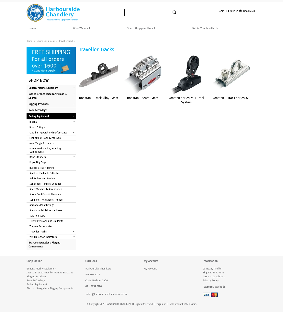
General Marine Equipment (41, 268)
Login (221, 11)
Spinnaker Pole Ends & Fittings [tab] (46, 199)
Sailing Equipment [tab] (38, 116)
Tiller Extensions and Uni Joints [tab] (46, 220)
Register (233, 11)
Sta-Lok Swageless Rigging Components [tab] (44, 244)
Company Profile (212, 268)
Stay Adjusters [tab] (37, 215)
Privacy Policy (211, 280)
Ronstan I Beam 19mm (142, 98)
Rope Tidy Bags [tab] (37, 162)
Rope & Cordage (36, 280)
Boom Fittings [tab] (37, 127)
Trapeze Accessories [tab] (40, 226)
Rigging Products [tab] (38, 104)
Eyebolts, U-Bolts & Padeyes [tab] (45, 137)
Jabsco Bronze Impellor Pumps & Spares (50, 272)
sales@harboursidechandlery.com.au (106, 294)
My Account (150, 268)
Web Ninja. (191, 304)
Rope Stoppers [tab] (37, 157)
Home (32, 28)
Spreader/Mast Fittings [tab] (41, 205)
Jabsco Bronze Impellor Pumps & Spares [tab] (47, 96)
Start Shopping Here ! (141, 28)
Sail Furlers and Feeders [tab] (42, 178)
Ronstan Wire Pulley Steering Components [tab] (45, 150)
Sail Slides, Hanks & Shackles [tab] (45, 183)
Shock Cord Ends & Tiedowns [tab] (45, 194)
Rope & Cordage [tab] (37, 110)
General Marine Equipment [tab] (43, 87)
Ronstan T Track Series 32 (230, 98)
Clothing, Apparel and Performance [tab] (48, 132)
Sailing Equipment (46, 41)
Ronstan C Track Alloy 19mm (98, 98)
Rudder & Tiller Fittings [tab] (41, 167)
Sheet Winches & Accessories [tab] (45, 189)
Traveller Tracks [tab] (38, 231)
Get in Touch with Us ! (205, 28)
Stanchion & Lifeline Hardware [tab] (45, 210)
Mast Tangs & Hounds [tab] (41, 143)
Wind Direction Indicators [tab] (43, 236)
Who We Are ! (81, 28)
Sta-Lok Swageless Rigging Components (50, 288)
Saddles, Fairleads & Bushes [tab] (45, 173)
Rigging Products (37, 276)
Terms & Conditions (214, 276)
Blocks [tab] (33, 121)
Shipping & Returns (213, 272)
